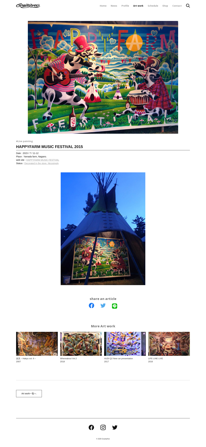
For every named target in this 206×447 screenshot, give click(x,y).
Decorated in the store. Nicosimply (41, 163)
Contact (177, 5)
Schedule (153, 5)
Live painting (25, 141)
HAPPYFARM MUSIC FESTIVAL (42, 160)
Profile (125, 5)
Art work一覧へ (28, 393)
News (114, 5)
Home (103, 5)
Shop (165, 5)
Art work (138, 5)
